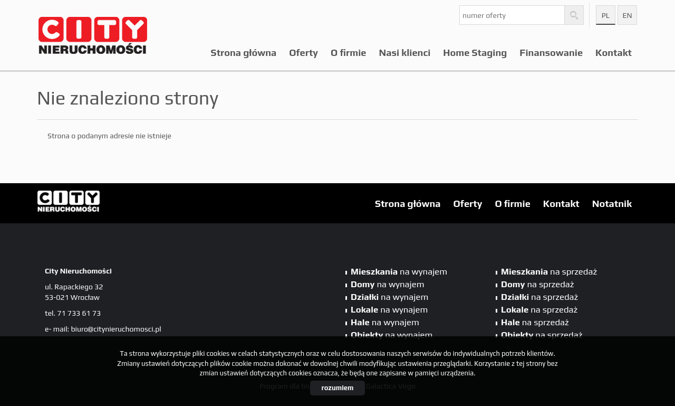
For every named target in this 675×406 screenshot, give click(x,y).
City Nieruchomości (118, 203)
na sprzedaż (549, 271)
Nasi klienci (405, 52)
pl (606, 15)
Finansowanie (551, 52)
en (627, 15)
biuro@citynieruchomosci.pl (116, 329)
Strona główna (244, 52)
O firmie (348, 52)
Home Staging (475, 52)
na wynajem (399, 271)
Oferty (303, 52)
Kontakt (613, 52)
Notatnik (612, 203)
